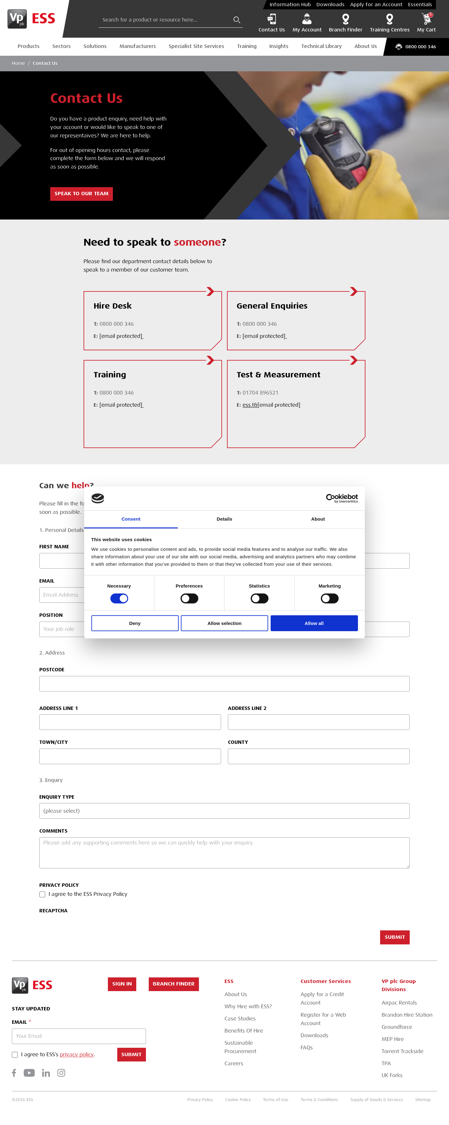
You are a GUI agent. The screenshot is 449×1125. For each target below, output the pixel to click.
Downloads (330, 4)
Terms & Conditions (319, 1099)
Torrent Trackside (402, 1051)
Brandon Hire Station (407, 1015)
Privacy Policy (59, 885)
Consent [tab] (131, 519)
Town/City (53, 742)
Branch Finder (345, 23)
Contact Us (271, 23)
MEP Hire (393, 1039)
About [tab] (318, 519)
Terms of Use (275, 1099)
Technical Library (321, 46)
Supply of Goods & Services (376, 1099)
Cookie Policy (238, 1099)
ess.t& (271, 405)
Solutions (95, 46)
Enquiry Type (56, 797)
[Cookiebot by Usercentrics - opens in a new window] (330, 498)
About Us (366, 46)
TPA (386, 1063)
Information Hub (290, 4)
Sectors (61, 46)
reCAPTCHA (53, 911)
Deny (135, 623)
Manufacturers (137, 46)
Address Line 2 (247, 708)
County (238, 742)
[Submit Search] (237, 20)
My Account (307, 23)
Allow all (314, 623)
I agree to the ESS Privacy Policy (88, 894)
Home (18, 63)
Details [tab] (224, 519)
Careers (233, 1063)
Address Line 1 (58, 708)
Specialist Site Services (196, 46)
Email (19, 1022)
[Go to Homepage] (34, 19)
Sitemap (423, 1099)
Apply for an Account (376, 4)
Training (247, 46)
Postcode (51, 670)
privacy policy (77, 1054)
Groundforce (397, 1027)
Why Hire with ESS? (248, 1006)
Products (29, 46)
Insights (278, 46)
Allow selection (224, 623)
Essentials (420, 4)
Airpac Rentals (399, 1003)
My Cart (426, 23)
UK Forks (392, 1075)
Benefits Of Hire (243, 1031)
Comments (53, 831)
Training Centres (390, 23)
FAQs (307, 1048)
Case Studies (240, 1019)
